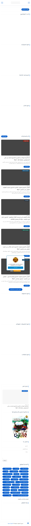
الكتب (7, 471)
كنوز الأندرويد (15, 479)
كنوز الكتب (7, 487)
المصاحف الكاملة (24, 474)
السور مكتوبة (15, 471)
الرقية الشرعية (25, 471)
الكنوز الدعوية (10, 523)
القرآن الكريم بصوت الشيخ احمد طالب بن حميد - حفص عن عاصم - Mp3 (16, 248)
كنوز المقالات (25, 492)
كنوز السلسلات (7, 484)
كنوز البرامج (7, 479)
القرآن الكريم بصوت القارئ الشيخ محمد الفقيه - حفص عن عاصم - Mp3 (16, 188)
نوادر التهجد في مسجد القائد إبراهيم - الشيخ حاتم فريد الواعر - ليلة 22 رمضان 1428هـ (16, 218)
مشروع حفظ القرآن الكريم (23, 495)
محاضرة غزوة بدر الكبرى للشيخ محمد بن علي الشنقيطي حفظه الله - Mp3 (17, 159)
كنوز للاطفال (6, 492)
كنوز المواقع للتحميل (16, 492)
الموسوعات (16, 474)
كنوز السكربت (16, 484)
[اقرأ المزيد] (27, 167)
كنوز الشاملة (25, 487)
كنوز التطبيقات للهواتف (23, 482)
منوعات (9, 495)
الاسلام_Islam (25, 468)
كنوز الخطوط (25, 484)
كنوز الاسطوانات (24, 479)
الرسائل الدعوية (8, 468)
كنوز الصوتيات (16, 487)
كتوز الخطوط (8, 476)
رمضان (26, 476)
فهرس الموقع (18, 476)
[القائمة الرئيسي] (29, 3)
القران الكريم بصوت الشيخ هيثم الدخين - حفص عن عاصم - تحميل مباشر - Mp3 (16, 278)
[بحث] (2, 3)
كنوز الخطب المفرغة (10, 482)
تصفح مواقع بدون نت (7, 474)
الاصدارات (17, 468)
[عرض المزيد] (4, 136)
